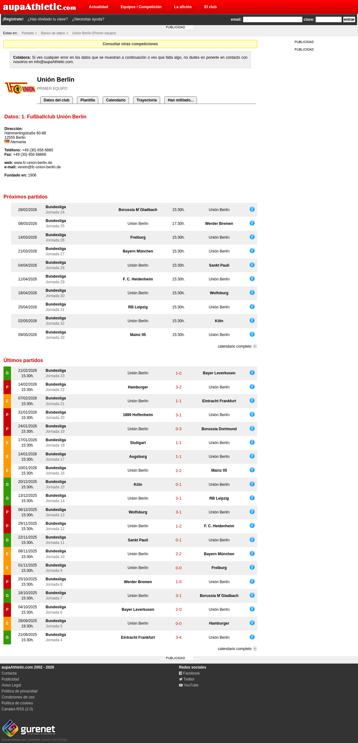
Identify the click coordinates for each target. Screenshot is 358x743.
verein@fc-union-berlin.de (39, 167)
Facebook (189, 673)
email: (236, 19)
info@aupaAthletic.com (53, 62)
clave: (309, 19)
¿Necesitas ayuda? (88, 19)
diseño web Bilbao (34, 738)
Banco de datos (53, 33)
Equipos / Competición (141, 7)
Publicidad (10, 679)
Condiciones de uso (18, 697)
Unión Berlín (219, 210)
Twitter (186, 679)
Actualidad (98, 7)
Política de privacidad (19, 691)
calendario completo (235, 346)
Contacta (9, 673)
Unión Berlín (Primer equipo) (94, 33)
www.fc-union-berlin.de (33, 162)
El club (210, 7)
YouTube (188, 685)
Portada (28, 33)
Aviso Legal (11, 685)
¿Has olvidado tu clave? (48, 19)
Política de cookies (17, 703)
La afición (183, 7)
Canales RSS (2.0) (17, 709)
